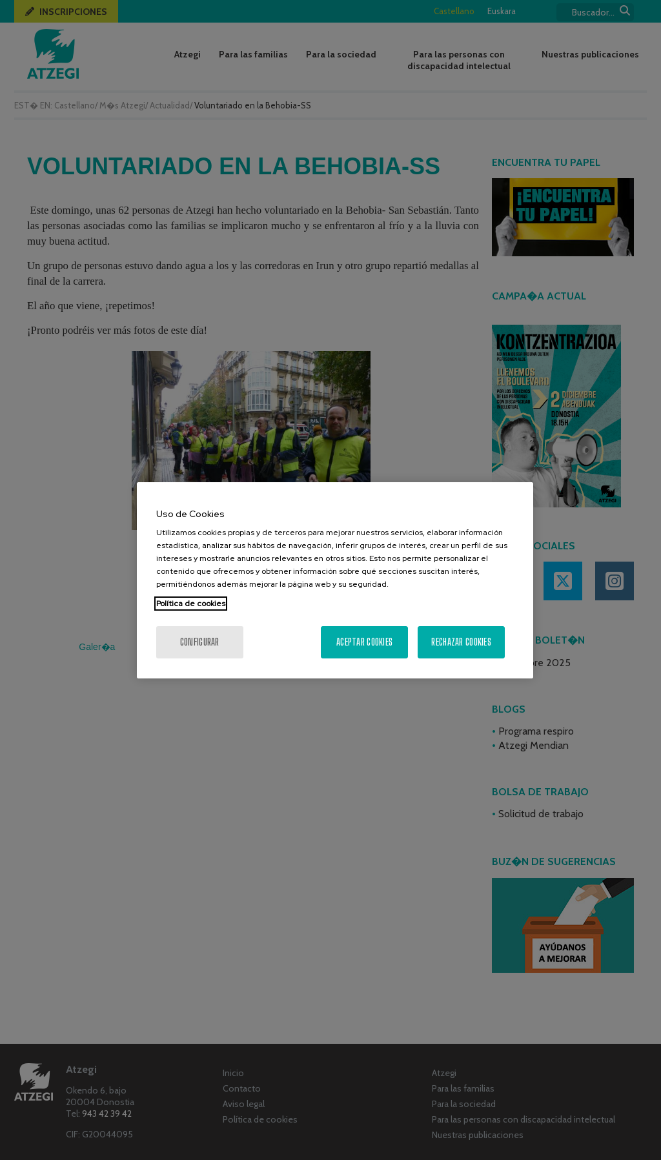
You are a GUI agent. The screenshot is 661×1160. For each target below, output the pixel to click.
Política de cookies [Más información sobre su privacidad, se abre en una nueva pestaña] (190, 603)
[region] (335, 580)
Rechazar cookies (461, 641)
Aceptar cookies (364, 641)
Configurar (199, 641)
